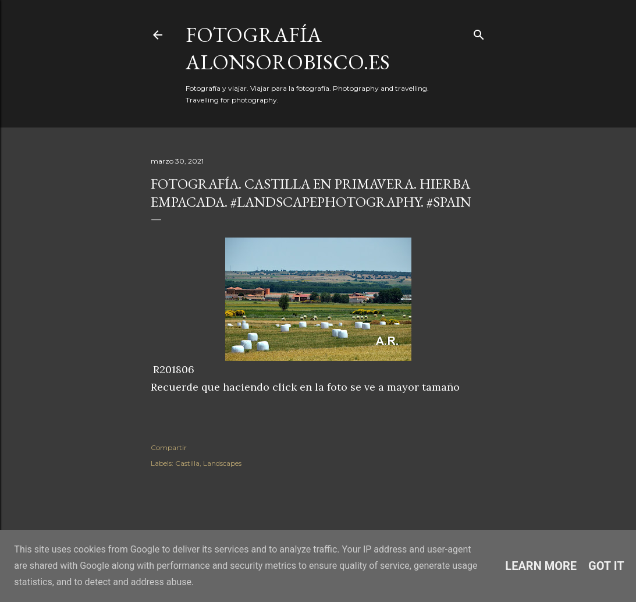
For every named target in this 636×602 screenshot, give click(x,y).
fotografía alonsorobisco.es (288, 48)
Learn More (541, 566)
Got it (606, 566)
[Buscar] (479, 32)
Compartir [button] (169, 447)
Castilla (187, 463)
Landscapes (222, 463)
